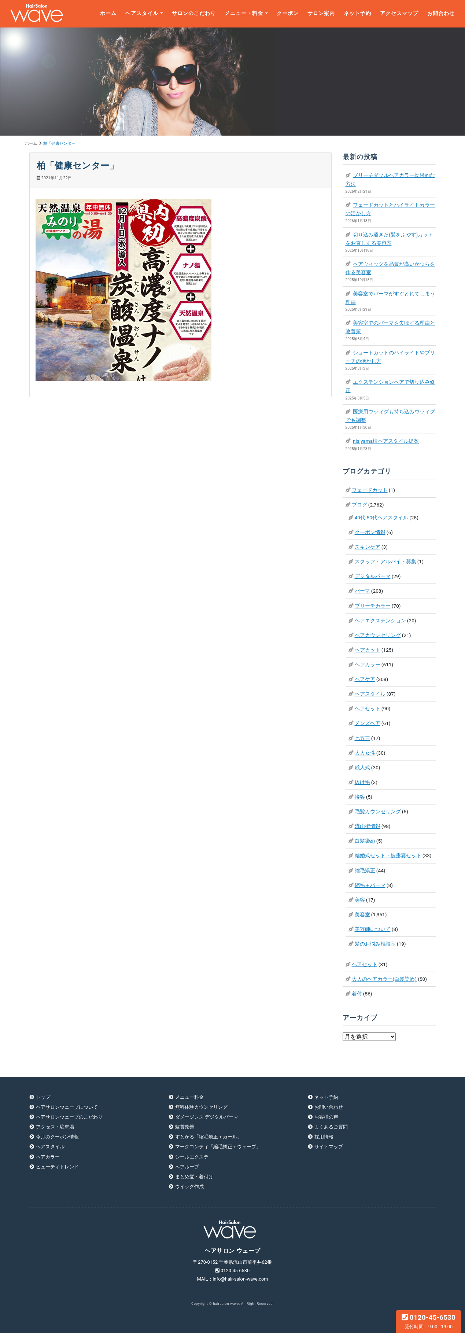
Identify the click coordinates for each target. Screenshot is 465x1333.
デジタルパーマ (373, 576)
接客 (360, 797)
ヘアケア (365, 679)
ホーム (108, 13)
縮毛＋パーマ (370, 885)
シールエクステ (191, 1157)
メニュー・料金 (244, 13)
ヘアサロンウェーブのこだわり (69, 1117)
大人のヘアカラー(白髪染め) (384, 979)
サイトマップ (328, 1146)
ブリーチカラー (373, 606)
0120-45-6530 (428, 1321)
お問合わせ (441, 13)
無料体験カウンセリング (201, 1107)
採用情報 (323, 1136)
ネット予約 (357, 13)
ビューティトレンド (57, 1167)
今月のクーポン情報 (57, 1136)
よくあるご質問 (331, 1127)
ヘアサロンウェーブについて (67, 1107)
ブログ (359, 505)
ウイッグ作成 (189, 1186)
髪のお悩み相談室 (375, 944)
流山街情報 (367, 826)
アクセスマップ (399, 13)
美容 (360, 900)
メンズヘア (367, 723)
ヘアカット (367, 650)
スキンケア (367, 547)
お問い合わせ (328, 1107)
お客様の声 (326, 1117)
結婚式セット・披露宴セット (388, 855)
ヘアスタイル (141, 13)
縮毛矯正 (365, 870)
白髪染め (365, 841)
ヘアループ (187, 1167)
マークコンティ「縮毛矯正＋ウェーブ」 (218, 1146)
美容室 (362, 914)
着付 (357, 994)
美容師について (373, 929)
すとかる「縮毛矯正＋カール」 (208, 1136)
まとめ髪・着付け (194, 1176)
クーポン (288, 13)
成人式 (362, 767)
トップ (43, 1097)
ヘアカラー (367, 664)
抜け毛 (362, 782)
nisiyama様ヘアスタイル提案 (386, 441)
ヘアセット (367, 708)
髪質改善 (184, 1127)
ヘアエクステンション (380, 620)
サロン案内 (321, 13)
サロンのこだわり (194, 13)
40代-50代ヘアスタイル (381, 517)
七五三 (362, 738)
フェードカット (370, 490)
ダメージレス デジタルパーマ (206, 1117)
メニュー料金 (189, 1097)
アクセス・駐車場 (55, 1127)
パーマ (362, 591)
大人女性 (365, 753)
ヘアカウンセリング (378, 635)
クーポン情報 (370, 532)
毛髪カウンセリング (378, 811)
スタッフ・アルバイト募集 (385, 561)
